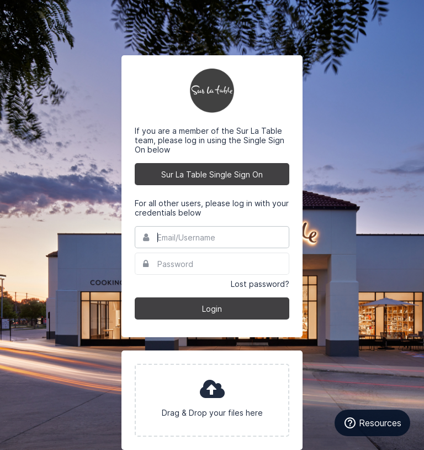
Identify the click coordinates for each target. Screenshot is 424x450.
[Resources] (372, 423)
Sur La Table (212, 91)
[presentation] (212, 400)
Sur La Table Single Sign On (212, 174)
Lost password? (260, 284)
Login (212, 308)
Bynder (40, 14)
